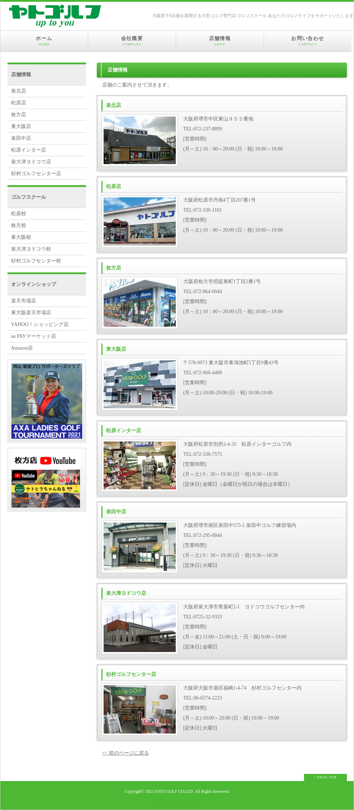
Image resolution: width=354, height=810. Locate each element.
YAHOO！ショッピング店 (40, 324)
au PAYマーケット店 (33, 336)
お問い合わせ (307, 41)
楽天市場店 (23, 300)
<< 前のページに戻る (125, 753)
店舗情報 (220, 41)
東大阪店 (21, 126)
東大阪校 (21, 237)
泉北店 (18, 91)
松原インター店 (28, 150)
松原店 (18, 102)
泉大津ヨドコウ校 (31, 249)
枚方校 (18, 225)
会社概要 (132, 41)
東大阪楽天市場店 (31, 312)
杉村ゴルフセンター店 (36, 173)
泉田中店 (21, 138)
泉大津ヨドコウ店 (31, 161)
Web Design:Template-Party (177, 800)
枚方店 (18, 114)
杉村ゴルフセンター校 (36, 260)
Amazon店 (22, 348)
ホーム (44, 41)
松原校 (18, 213)
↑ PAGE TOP (325, 777)
